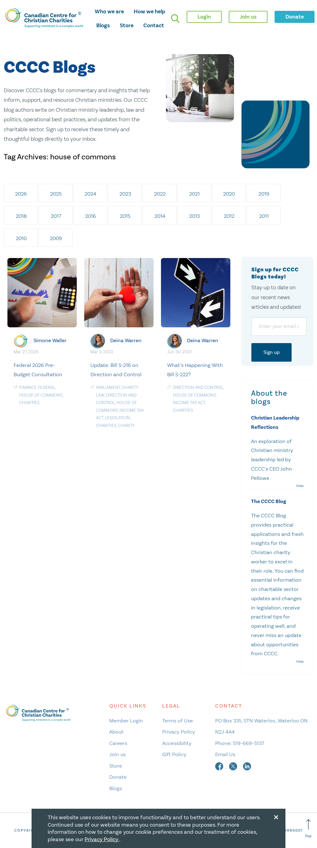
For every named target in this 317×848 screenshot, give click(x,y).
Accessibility (177, 743)
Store (126, 25)
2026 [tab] (21, 194)
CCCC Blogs (49, 67)
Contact (153, 25)
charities (29, 402)
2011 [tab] (264, 216)
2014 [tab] (159, 216)
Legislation (117, 417)
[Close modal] (276, 816)
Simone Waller (50, 340)
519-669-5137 (248, 743)
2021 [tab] (194, 194)
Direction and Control (198, 387)
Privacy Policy (178, 732)
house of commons (41, 395)
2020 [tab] (229, 194)
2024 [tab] (90, 194)
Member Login (126, 720)
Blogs (103, 25)
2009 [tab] (56, 238)
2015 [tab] (125, 216)
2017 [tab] (56, 216)
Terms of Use (177, 720)
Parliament (108, 387)
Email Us (225, 754)
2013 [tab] (194, 216)
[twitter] (233, 766)
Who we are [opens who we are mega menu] (109, 11)
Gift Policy (174, 754)
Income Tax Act (189, 402)
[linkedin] (247, 766)
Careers (118, 743)
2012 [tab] (229, 216)
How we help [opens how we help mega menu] (149, 11)
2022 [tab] (160, 194)
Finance (28, 387)
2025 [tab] (56, 194)
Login (204, 16)
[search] (175, 18)
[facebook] (219, 766)
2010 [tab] (21, 238)
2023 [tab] (125, 194)
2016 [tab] (90, 216)
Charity (126, 425)
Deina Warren (125, 340)
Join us (117, 754)
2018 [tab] (21, 216)
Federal (46, 387)
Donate (118, 777)
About (116, 732)
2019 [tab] (263, 194)
